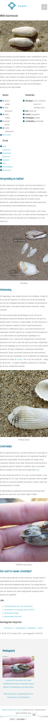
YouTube (26, 708)
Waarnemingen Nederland (13, 617)
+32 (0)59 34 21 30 (10, 698)
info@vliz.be (28, 698)
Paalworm (6, 160)
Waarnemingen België (11, 613)
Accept (12, 719)
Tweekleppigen (8, 167)
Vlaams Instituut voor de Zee (11, 691)
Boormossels (7, 170)
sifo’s (38, 470)
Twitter (10, 708)
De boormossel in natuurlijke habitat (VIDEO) (19, 610)
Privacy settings (34, 715)
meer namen (7, 135)
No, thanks (20, 719)
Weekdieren (32, 628)
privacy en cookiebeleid (24, 701)
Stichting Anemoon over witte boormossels (18, 606)
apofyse (20, 360)
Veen (4, 164)
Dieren (40, 628)
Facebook (17, 708)
